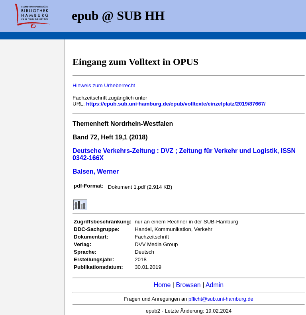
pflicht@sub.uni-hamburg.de (220, 299)
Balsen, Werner (96, 171)
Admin (215, 285)
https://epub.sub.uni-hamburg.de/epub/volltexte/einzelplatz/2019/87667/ (175, 104)
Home (162, 285)
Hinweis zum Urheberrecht (104, 85)
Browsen (188, 285)
